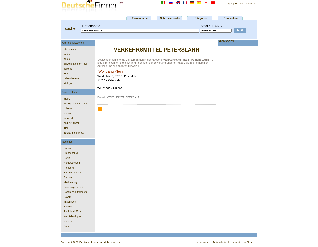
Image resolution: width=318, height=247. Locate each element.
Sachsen (68, 177)
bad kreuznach (72, 123)
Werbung (251, 3)
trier (66, 73)
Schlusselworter (170, 18)
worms (67, 113)
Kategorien (201, 18)
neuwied (68, 118)
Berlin (67, 158)
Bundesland (230, 18)
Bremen (68, 226)
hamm (67, 59)
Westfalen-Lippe (72, 216)
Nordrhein (69, 221)
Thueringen (70, 201)
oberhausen (70, 49)
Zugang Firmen (234, 3)
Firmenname (140, 18)
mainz (67, 54)
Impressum (202, 242)
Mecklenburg (71, 182)
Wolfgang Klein (110, 71)
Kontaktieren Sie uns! (243, 242)
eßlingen (68, 83)
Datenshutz (220, 242)
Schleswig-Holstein (74, 187)
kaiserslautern (71, 78)
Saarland (68, 148)
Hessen (68, 206)
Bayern (67, 196)
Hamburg (69, 167)
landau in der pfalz (74, 132)
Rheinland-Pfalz (72, 211)
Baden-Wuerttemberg (75, 192)
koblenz (68, 68)
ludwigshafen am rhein (76, 63)
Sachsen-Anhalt (72, 172)
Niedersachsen (72, 162)
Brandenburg (71, 153)
